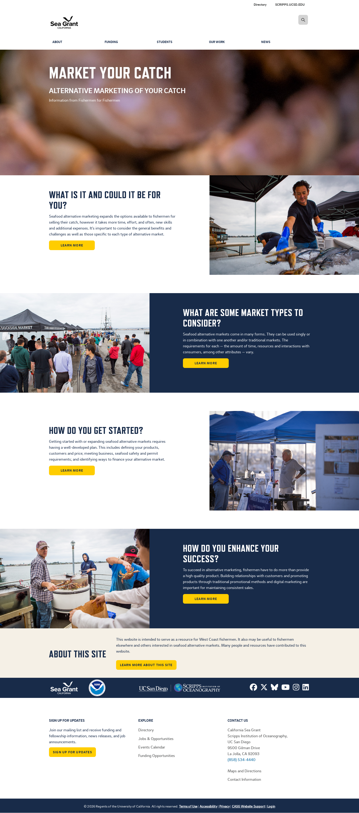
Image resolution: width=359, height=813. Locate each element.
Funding (112, 42)
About (57, 42)
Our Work (217, 42)
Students (165, 42)
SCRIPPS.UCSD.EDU (290, 4)
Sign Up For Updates (72, 752)
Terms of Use (188, 806)
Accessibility (208, 806)
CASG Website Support (248, 806)
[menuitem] (291, 4)
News (266, 42)
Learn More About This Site (146, 665)
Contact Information (244, 779)
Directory (260, 4)
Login (271, 806)
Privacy (224, 806)
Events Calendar (151, 746)
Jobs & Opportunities (156, 738)
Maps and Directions (244, 770)
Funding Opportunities (156, 755)
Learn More (72, 245)
